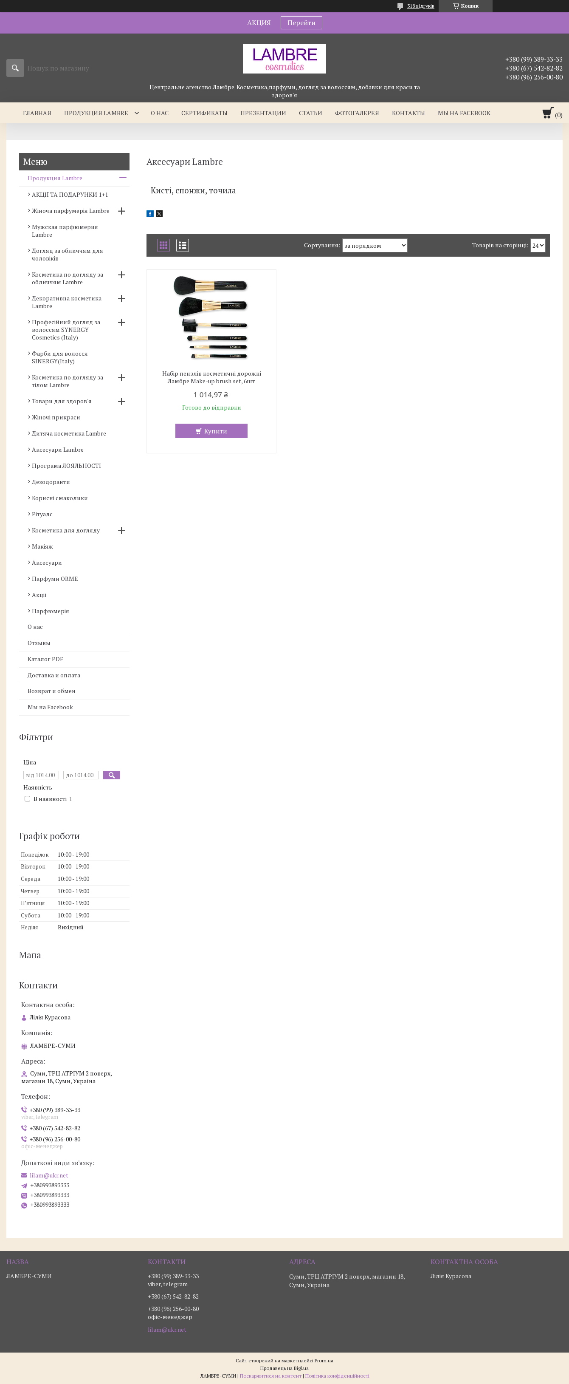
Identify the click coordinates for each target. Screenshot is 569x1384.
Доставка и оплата (54, 675)
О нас (160, 113)
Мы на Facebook (50, 707)
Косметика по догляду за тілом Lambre (67, 381)
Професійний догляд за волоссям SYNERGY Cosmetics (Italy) (66, 329)
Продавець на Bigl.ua (284, 1368)
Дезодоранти (51, 482)
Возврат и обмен (52, 691)
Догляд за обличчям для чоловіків (67, 254)
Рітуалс (42, 514)
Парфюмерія (50, 611)
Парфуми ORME (55, 579)
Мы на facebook (464, 113)
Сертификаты (204, 113)
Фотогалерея (357, 113)
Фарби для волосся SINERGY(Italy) (60, 357)
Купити (215, 431)
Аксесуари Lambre (58, 449)
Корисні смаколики (60, 498)
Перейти (301, 22)
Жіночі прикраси (56, 417)
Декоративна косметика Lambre (66, 302)
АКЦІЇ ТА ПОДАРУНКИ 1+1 (70, 194)
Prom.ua (324, 1360)
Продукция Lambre (96, 113)
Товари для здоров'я (62, 401)
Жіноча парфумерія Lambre (71, 211)
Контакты (408, 113)
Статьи (310, 113)
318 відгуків (420, 6)
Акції (39, 595)
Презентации (263, 113)
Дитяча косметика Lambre (69, 433)
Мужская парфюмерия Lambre (65, 230)
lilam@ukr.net (49, 1175)
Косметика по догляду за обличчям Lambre (67, 278)
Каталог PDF (45, 659)
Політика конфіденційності (337, 1376)
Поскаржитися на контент (270, 1376)
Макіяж (42, 546)
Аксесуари (47, 562)
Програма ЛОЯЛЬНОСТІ (66, 465)
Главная (37, 113)
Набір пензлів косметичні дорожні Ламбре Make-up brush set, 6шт (211, 377)
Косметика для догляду (66, 530)
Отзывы (39, 643)
